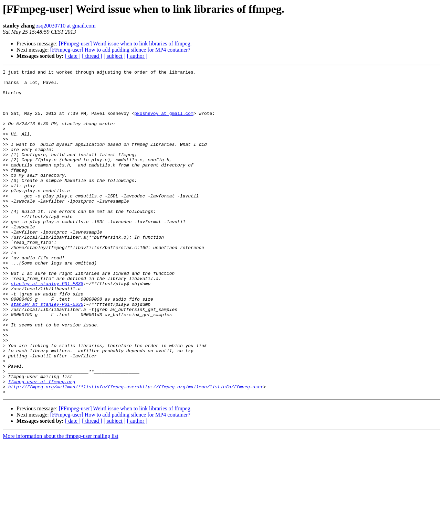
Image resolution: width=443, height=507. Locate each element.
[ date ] (73, 56)
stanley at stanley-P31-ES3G (47, 327)
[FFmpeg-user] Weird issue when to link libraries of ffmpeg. (125, 43)
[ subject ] (115, 56)
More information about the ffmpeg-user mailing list (60, 501)
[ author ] (137, 56)
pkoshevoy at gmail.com (163, 122)
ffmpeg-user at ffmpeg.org (41, 444)
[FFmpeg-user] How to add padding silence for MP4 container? (120, 50)
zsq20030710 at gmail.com (66, 26)
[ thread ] (92, 56)
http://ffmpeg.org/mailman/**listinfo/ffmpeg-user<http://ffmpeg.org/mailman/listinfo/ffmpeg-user (135, 450)
